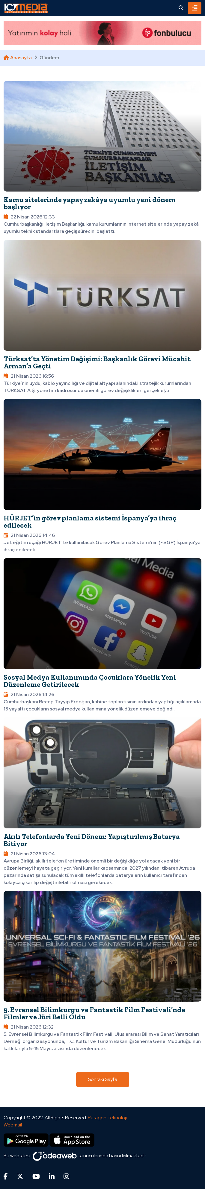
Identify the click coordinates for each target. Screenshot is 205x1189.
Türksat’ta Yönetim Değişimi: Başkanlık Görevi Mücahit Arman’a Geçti (97, 362)
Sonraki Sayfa (102, 1079)
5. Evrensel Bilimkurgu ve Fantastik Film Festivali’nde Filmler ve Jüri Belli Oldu (94, 1013)
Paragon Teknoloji (107, 1117)
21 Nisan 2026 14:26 (29, 694)
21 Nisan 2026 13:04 (29, 854)
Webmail (13, 1125)
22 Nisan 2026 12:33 (29, 217)
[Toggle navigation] (194, 8)
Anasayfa (18, 57)
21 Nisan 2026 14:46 (29, 535)
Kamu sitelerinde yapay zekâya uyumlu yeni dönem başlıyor (89, 203)
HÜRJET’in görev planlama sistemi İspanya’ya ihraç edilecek (90, 521)
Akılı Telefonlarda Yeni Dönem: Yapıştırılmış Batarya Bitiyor (92, 840)
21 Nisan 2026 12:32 (29, 1027)
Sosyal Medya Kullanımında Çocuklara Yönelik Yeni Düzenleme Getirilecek (90, 681)
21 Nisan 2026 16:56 (29, 376)
